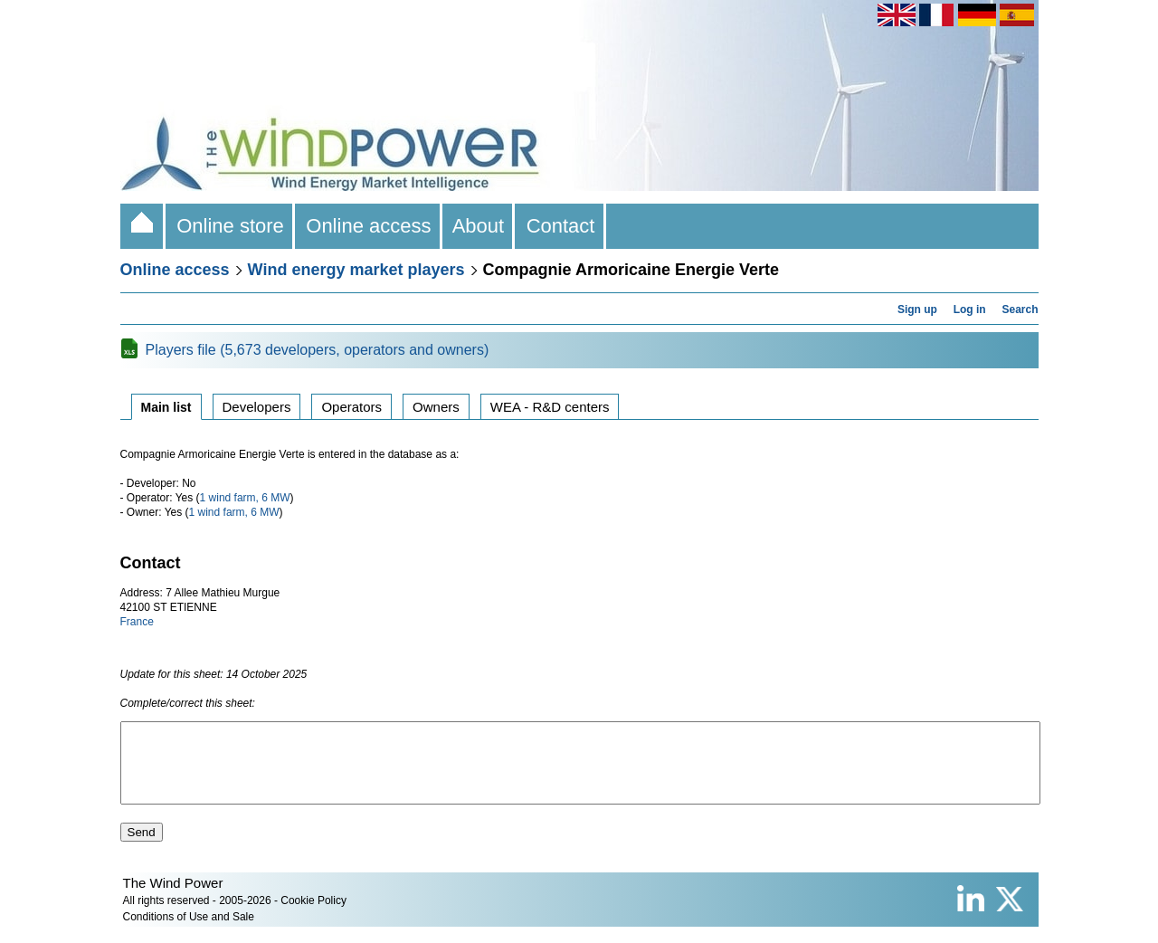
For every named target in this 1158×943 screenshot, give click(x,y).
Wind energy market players (356, 270)
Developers (257, 406)
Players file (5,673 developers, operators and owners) (317, 349)
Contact (560, 225)
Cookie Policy (313, 916)
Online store (230, 225)
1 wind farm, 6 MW (245, 497)
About (479, 225)
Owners (436, 406)
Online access (368, 225)
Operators (351, 406)
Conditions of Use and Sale (188, 933)
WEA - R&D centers (550, 406)
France (137, 621)
